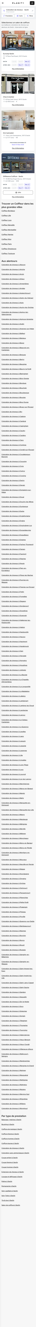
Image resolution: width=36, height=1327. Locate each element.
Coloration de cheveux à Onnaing (14, 879)
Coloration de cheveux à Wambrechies (16, 1061)
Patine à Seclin (7, 1181)
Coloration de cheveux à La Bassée (14, 675)
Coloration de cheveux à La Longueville (16, 687)
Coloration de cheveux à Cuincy (13, 471)
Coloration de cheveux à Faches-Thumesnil (17, 544)
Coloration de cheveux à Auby (13, 303)
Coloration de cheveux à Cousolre (14, 461)
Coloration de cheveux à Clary (13, 440)
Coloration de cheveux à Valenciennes (16, 1035)
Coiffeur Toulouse (8, 253)
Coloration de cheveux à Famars (13, 549)
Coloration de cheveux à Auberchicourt (16, 293)
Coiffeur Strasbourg (9, 249)
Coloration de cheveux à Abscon (13, 265)
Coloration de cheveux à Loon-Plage (15, 765)
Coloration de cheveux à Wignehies (15, 1099)
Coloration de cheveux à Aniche (13, 269)
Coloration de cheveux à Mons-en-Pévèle (17, 848)
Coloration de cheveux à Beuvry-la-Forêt (16, 369)
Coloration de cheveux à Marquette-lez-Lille (18, 810)
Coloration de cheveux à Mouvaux (14, 860)
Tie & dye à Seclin (8, 1200)
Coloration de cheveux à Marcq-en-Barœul (17, 789)
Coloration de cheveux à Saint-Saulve (15, 987)
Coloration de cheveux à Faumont (14, 554)
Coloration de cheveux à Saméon (14, 992)
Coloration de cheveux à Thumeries (15, 1025)
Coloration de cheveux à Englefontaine (16, 516)
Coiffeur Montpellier (9, 230)
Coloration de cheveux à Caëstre (14, 416)
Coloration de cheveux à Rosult (13, 945)
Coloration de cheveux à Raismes (14, 931)
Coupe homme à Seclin (10, 1167)
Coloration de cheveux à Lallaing (13, 696)
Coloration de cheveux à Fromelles (14, 596)
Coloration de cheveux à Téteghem (14, 1021)
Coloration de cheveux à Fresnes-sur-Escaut (18, 587)
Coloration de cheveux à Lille (12, 755)
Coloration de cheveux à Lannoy (13, 715)
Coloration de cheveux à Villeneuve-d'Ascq (17, 1049)
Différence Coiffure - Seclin (13, 176)
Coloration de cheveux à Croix (13, 466)
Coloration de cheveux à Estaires (14, 540)
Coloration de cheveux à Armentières (15, 284)
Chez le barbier (8, 97)
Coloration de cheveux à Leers (13, 736)
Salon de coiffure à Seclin (11, 1205)
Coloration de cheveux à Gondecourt (15, 606)
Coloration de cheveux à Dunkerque (15, 506)
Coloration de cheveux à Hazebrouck (15, 646)
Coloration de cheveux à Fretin (13, 592)
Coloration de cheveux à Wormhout (15, 1108)
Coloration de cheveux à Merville (13, 829)
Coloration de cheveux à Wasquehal (15, 1075)
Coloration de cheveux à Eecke (13, 511)
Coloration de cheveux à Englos (13, 521)
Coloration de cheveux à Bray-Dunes (15, 402)
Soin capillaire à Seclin (10, 1191)
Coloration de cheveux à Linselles (14, 760)
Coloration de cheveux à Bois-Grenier (15, 378)
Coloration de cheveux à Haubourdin (15, 632)
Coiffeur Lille (6, 215)
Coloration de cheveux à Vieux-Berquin (16, 1040)
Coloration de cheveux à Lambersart (15, 701)
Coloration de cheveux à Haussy (13, 637)
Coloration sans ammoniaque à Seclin (15, 1153)
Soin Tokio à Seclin (8, 1196)
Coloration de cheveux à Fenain (13, 563)
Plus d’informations (18, 69)
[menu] (3, 3)
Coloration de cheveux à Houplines (14, 665)
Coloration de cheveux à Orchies (13, 883)
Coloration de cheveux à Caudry (13, 431)
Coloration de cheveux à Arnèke (13, 288)
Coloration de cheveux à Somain (13, 1016)
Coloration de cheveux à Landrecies (15, 710)
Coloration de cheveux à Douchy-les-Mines (17, 502)
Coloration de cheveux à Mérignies (14, 824)
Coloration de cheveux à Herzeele (14, 656)
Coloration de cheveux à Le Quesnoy (15, 727)
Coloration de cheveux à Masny (13, 815)
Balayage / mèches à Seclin (11, 1120)
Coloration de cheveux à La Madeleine (15, 691)
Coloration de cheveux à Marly (13, 798)
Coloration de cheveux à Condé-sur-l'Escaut (18, 450)
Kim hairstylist (8, 133)
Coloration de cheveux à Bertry (13, 359)
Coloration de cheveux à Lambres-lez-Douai (18, 706)
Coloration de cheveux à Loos (12, 770)
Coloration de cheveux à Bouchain (14, 388)
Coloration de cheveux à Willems (14, 1104)
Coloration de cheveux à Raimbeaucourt (16, 926)
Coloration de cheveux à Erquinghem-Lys (17, 525)
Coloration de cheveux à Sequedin (14, 997)
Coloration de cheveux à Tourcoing (14, 1030)
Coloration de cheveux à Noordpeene (15, 874)
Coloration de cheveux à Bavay (13, 343)
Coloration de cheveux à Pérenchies (15, 898)
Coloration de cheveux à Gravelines (15, 611)
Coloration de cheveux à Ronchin (14, 936)
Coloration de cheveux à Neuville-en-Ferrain (18, 864)
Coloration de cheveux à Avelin (13, 324)
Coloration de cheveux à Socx (12, 1006)
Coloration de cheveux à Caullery (14, 435)
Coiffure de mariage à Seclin (12, 1129)
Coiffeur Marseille (8, 225)
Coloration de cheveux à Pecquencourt (16, 893)
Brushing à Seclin (8, 1124)
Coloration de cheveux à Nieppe (13, 869)
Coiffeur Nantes (7, 234)
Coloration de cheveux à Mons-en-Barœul (17, 843)
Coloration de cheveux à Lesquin (14, 741)
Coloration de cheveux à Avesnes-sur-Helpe (18, 329)
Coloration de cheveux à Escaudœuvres (16, 530)
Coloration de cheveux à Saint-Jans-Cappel (18, 983)
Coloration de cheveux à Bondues (14, 383)
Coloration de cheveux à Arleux (13, 279)
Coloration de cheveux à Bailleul (13, 333)
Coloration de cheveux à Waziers (14, 1089)
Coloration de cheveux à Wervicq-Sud (15, 1094)
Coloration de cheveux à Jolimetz (14, 670)
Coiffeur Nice (6, 239)
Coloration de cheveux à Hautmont (14, 642)
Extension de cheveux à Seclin (13, 1172)
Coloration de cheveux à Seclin (13, 1148)
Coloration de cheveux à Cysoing (14, 476)
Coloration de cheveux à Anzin (13, 274)
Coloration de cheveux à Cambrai (14, 421)
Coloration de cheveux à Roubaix (14, 950)
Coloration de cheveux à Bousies (14, 397)
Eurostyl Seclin (8, 54)
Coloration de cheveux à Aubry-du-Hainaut (17, 298)
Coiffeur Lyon (7, 220)
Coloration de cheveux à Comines (14, 445)
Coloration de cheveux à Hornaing (14, 661)
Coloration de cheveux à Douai (13, 497)
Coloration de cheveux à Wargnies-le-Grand (18, 1066)
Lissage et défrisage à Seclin (12, 1177)
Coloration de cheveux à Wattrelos (14, 1085)
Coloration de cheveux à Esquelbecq (15, 535)
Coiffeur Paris (7, 244)
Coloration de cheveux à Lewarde (14, 746)
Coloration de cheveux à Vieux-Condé (15, 1044)
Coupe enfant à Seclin (10, 1158)
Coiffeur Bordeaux (8, 211)
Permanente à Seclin (9, 1186)
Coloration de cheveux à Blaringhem (15, 374)
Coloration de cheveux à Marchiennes (15, 784)
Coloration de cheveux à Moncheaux (15, 838)
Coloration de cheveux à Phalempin (14, 907)
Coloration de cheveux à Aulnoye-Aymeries (17, 319)
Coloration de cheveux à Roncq (13, 940)
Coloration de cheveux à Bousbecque (15, 393)
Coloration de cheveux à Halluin (13, 627)
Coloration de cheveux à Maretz (13, 793)
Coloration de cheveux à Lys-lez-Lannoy (16, 779)
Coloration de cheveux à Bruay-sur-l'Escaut (17, 407)
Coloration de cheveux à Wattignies (15, 1080)
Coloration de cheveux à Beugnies (14, 364)
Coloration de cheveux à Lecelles (14, 732)
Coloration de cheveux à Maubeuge (15, 819)
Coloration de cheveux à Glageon (14, 601)
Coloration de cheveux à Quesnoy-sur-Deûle (18, 921)
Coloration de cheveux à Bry (12, 412)
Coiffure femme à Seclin (10, 1134)
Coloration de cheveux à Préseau (14, 912)
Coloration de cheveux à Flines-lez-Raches (17, 575)
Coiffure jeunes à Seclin (10, 1143)
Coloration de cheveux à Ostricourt (14, 888)
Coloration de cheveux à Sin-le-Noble (15, 1002)
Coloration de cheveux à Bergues (14, 355)
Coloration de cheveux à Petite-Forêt (15, 902)
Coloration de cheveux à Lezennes (14, 751)
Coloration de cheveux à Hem (12, 651)
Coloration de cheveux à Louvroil (14, 774)
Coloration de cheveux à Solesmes (14, 1011)
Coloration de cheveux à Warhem (14, 1070)
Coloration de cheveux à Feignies (14, 559)
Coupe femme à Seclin (10, 1162)
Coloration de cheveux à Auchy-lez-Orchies (18, 307)
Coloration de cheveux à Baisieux (14, 338)
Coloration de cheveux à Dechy (13, 480)
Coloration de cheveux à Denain (13, 485)
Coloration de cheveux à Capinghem (15, 426)
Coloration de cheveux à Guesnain (14, 615)
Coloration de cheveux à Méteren (14, 834)
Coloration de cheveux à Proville (13, 917)
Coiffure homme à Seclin (10, 1139)
